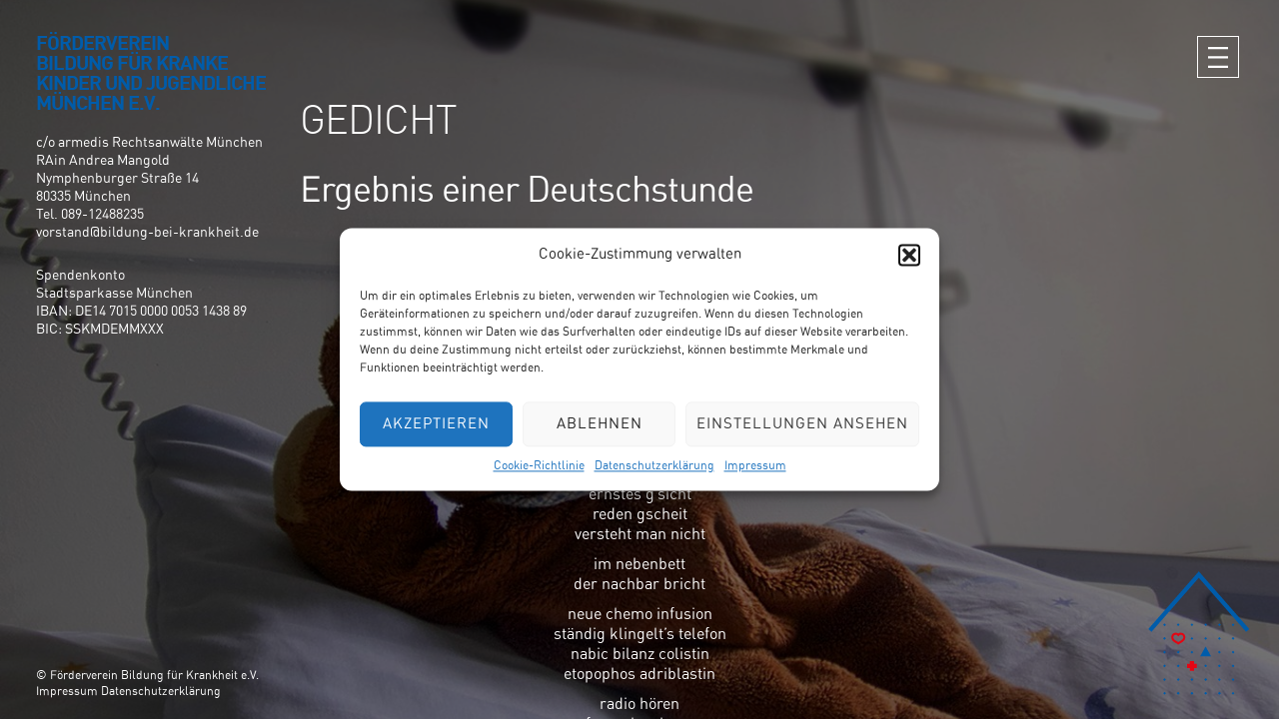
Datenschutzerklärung (654, 465)
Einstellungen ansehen (802, 423)
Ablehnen (599, 423)
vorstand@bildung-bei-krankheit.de (147, 233)
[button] (909, 255)
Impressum (755, 465)
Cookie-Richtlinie (539, 465)
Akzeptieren (436, 423)
